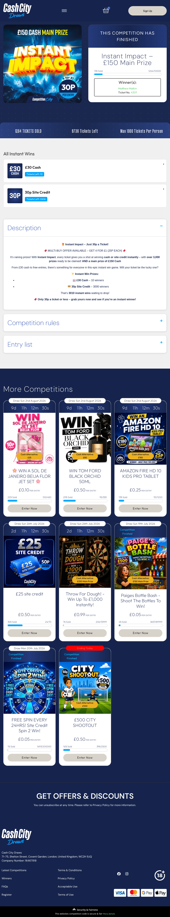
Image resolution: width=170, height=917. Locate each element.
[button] (85, 227)
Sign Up (147, 10)
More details (109, 913)
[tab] (85, 170)
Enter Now (29, 508)
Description (24, 228)
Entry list (19, 344)
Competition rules (33, 322)
